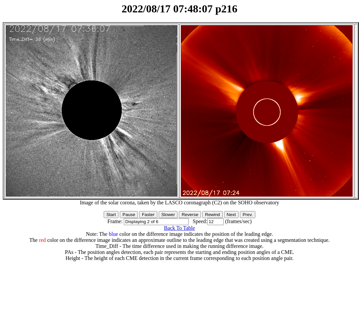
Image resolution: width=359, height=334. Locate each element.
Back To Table (179, 228)
